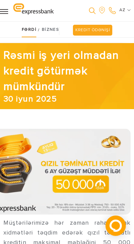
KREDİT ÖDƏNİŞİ (92, 30)
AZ (125, 10)
